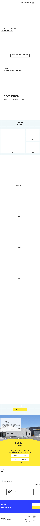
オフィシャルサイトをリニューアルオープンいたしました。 (6, 478)
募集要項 (15, 455)
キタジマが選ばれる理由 (20, 2)
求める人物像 (24, 455)
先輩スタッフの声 (24, 459)
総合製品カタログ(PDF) (20, 409)
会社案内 (33, 2)
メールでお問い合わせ (34, 504)
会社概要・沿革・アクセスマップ (28, 522)
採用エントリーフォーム (33, 508)
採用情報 (33, 3)
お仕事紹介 (15, 459)
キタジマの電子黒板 (26, 2)
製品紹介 (31, 2)
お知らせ (34, 520)
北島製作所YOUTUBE (3, 521)
